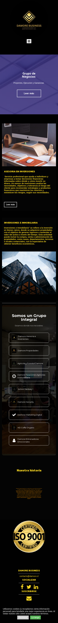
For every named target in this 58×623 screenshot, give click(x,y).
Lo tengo (35, 617)
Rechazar (23, 617)
